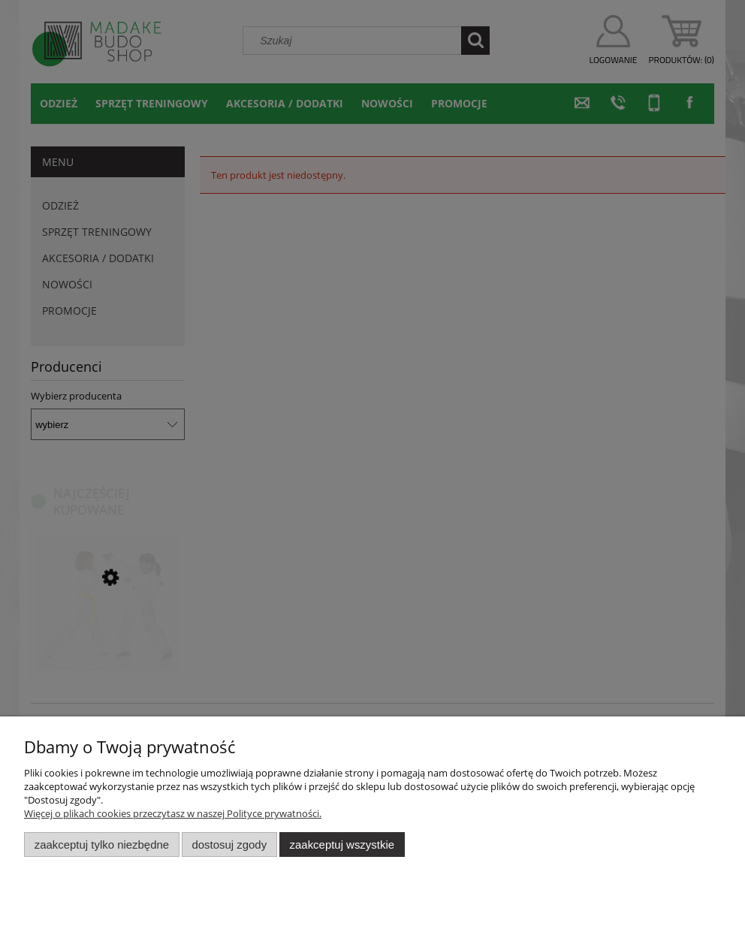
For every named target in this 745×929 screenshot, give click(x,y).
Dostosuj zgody (229, 844)
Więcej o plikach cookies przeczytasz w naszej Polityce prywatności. (172, 813)
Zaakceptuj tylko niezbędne (102, 844)
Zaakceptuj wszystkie (342, 844)
